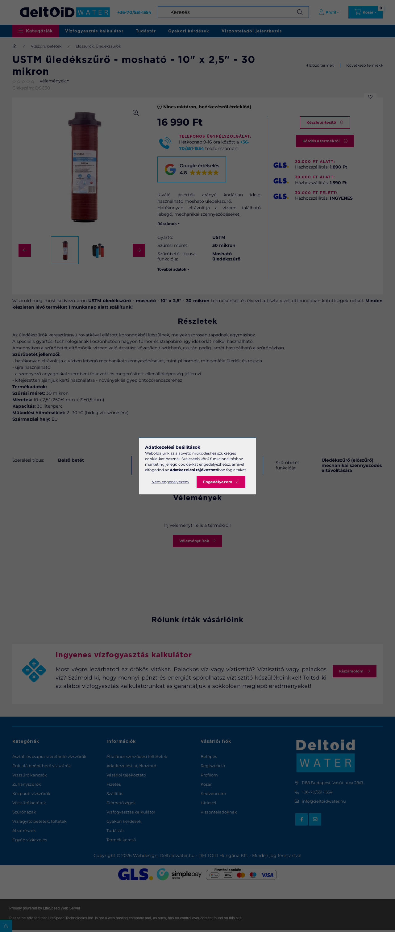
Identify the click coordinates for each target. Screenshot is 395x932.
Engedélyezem (217, 482)
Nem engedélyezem (170, 482)
